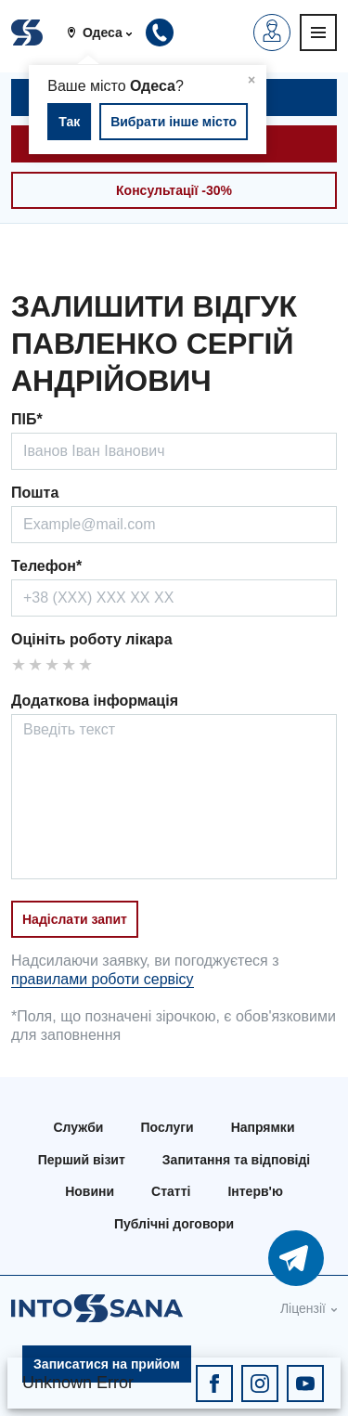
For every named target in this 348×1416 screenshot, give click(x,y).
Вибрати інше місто (173, 121)
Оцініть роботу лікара (92, 639)
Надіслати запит (74, 919)
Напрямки (263, 1127)
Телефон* (46, 566)
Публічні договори (174, 1223)
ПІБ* (27, 419)
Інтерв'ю (254, 1191)
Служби (79, 1127)
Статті (170, 1191)
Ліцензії (303, 1308)
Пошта (34, 492)
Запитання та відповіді (236, 1159)
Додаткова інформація (94, 700)
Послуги (166, 1127)
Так (69, 121)
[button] (106, 32)
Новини (89, 1191)
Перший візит (81, 1159)
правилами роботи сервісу (102, 979)
